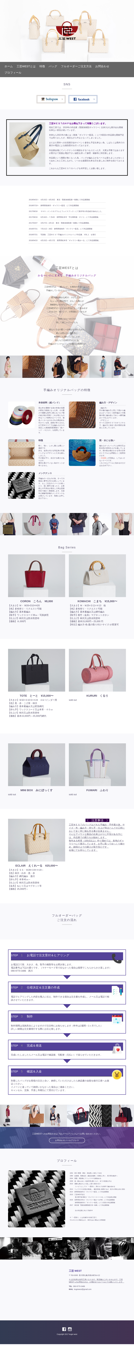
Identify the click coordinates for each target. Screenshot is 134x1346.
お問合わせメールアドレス (67, 1141)
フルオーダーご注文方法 (77, 66)
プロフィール (14, 72)
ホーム (10, 66)
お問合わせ (103, 66)
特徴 (43, 66)
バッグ (54, 66)
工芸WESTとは (27, 66)
